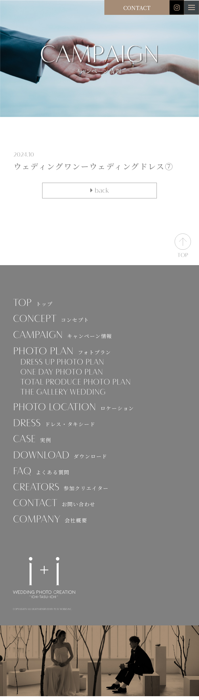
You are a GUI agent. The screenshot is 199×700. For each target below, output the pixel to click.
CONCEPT (52, 320)
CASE (32, 442)
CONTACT (137, 8)
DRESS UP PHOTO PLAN (63, 363)
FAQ (41, 475)
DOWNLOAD (61, 459)
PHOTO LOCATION (75, 410)
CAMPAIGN (63, 336)
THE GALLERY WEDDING (64, 395)
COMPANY (51, 523)
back (99, 190)
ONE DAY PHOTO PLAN (63, 374)
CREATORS (61, 491)
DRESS (55, 426)
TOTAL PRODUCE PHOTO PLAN (77, 384)
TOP (33, 303)
